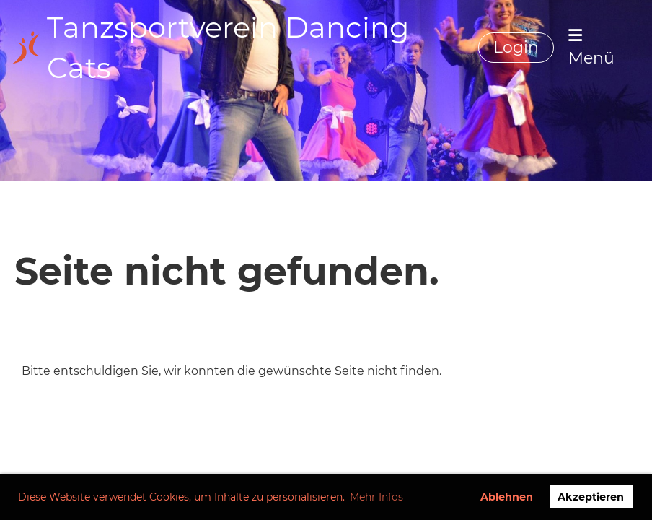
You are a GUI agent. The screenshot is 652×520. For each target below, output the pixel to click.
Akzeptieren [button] (591, 496)
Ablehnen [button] (506, 496)
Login (516, 47)
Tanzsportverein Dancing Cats (228, 47)
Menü (591, 47)
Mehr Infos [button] (376, 496)
